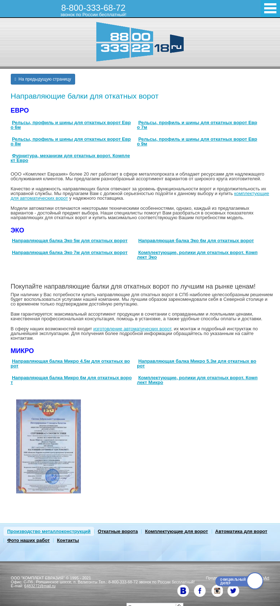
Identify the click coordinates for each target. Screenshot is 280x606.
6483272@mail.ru (39, 586)
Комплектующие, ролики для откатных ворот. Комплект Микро (197, 380)
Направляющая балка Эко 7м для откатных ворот (70, 252)
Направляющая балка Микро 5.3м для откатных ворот (196, 363)
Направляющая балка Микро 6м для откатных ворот (71, 380)
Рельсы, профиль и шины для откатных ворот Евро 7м (197, 125)
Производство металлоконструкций (49, 531)
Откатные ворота (118, 531)
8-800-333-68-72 (93, 10)
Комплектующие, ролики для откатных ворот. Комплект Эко (197, 255)
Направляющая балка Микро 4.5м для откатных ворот (70, 363)
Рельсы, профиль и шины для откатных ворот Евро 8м (71, 141)
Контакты (68, 540)
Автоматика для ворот (241, 531)
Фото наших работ (28, 540)
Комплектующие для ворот (176, 531)
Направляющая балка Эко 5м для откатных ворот (70, 240)
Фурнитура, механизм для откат (49, 155)
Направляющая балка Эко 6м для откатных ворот (196, 240)
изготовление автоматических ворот (132, 328)
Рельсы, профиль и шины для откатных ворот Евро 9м (197, 141)
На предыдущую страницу (43, 79)
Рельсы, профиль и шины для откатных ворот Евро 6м (71, 125)
